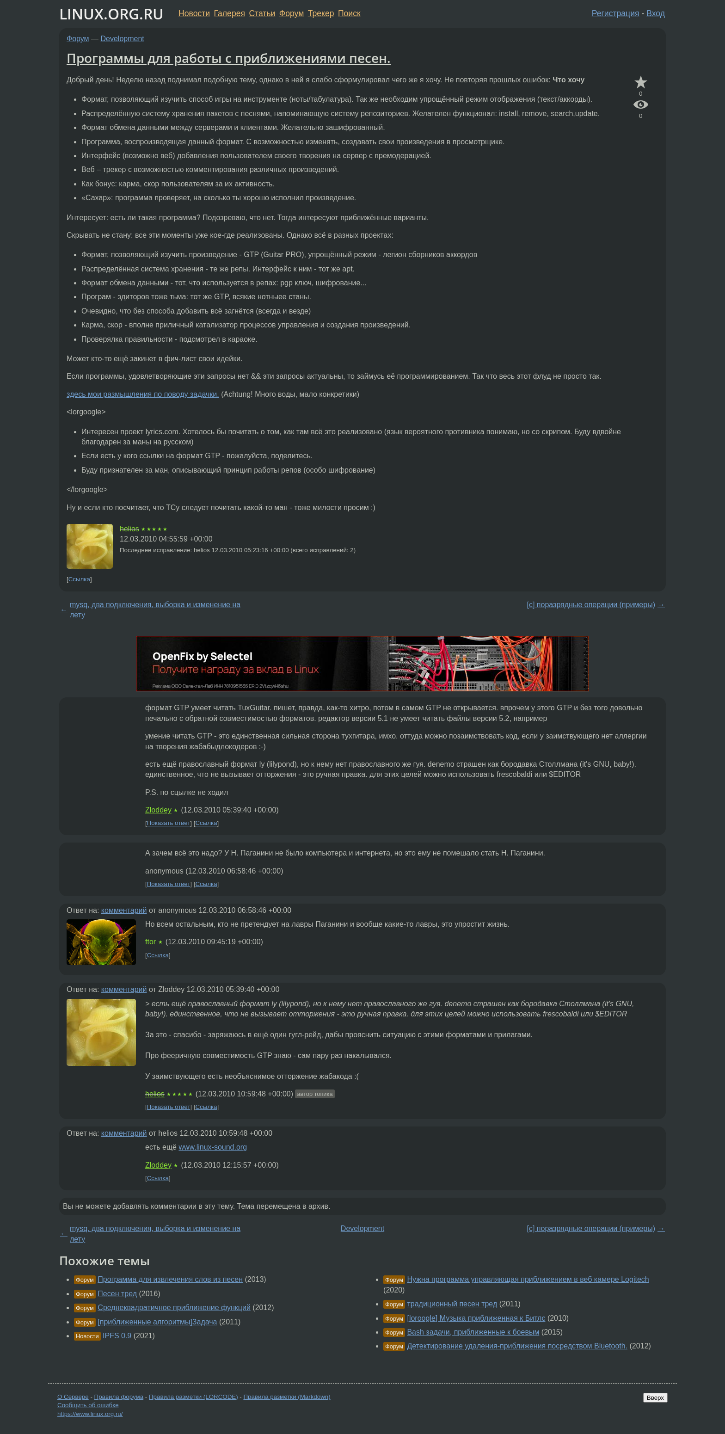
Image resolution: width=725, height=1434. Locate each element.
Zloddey (158, 810)
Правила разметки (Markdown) (286, 1396)
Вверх (655, 1397)
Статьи (262, 13)
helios (129, 529)
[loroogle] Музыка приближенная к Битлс (476, 1318)
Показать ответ (168, 823)
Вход (655, 13)
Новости (194, 13)
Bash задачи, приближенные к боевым (473, 1332)
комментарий (124, 910)
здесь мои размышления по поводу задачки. (143, 394)
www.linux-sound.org (212, 1147)
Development (122, 39)
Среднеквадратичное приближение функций (174, 1307)
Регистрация (615, 13)
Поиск (349, 13)
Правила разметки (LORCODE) (193, 1396)
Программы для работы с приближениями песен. (229, 58)
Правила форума (119, 1396)
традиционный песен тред (452, 1304)
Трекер (321, 13)
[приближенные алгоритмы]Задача (157, 1322)
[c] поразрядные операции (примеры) (591, 605)
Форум (291, 13)
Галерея (229, 13)
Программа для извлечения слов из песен (170, 1279)
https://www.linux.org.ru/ (90, 1413)
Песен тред (117, 1294)
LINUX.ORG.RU (111, 14)
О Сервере (73, 1396)
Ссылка (79, 579)
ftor (150, 942)
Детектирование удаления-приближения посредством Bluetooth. (517, 1346)
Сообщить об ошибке (88, 1405)
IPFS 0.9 (117, 1336)
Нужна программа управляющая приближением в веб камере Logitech (528, 1279)
